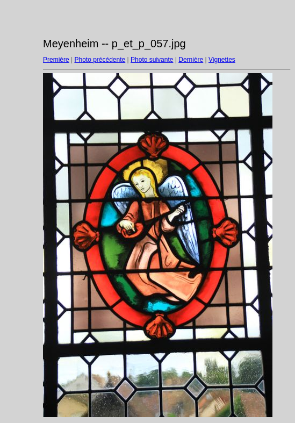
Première (56, 59)
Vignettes (221, 59)
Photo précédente (99, 59)
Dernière (190, 59)
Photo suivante (152, 59)
